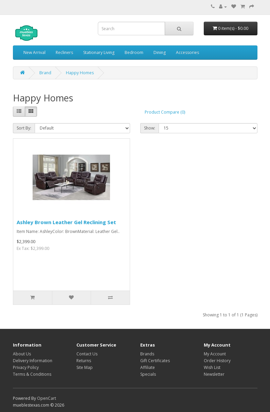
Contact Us (86, 354)
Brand (45, 73)
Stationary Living (98, 52)
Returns (83, 361)
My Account (215, 354)
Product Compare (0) (165, 112)
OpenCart (46, 398)
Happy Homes (80, 73)
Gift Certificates (155, 361)
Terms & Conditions (32, 374)
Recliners (64, 52)
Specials (148, 374)
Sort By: (24, 128)
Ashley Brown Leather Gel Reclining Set (66, 222)
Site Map (84, 367)
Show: (149, 128)
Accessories (187, 52)
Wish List (212, 367)
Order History (217, 361)
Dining (160, 52)
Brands (147, 354)
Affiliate (147, 367)
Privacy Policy (26, 367)
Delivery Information (32, 361)
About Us (22, 354)
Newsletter (214, 374)
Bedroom (134, 52)
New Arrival (34, 52)
